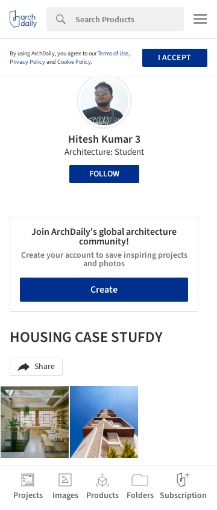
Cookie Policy (74, 62)
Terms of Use (113, 53)
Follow (104, 174)
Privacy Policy (27, 62)
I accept (174, 58)
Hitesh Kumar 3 (104, 139)
